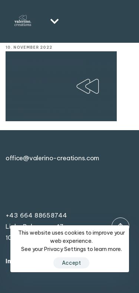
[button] (52, 21)
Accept (71, 263)
